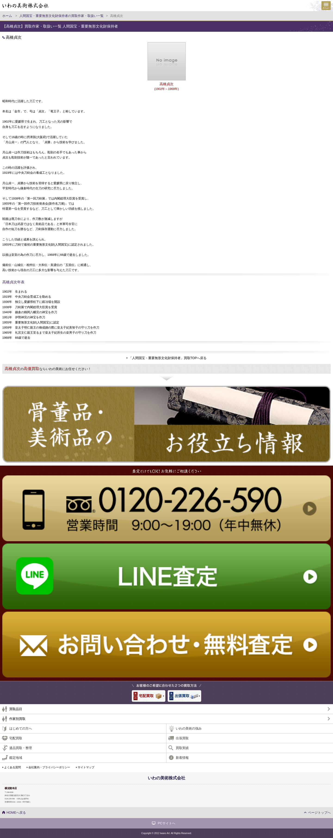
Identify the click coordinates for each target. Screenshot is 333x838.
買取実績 (182, 748)
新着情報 (182, 757)
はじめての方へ (20, 728)
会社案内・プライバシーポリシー (49, 767)
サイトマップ (86, 767)
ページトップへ (319, 812)
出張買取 (182, 738)
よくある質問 (12, 767)
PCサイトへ (166, 823)
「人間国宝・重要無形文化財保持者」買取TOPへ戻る (168, 358)
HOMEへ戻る (16, 812)
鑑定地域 (15, 757)
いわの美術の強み (189, 728)
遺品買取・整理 (20, 748)
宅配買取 (15, 738)
